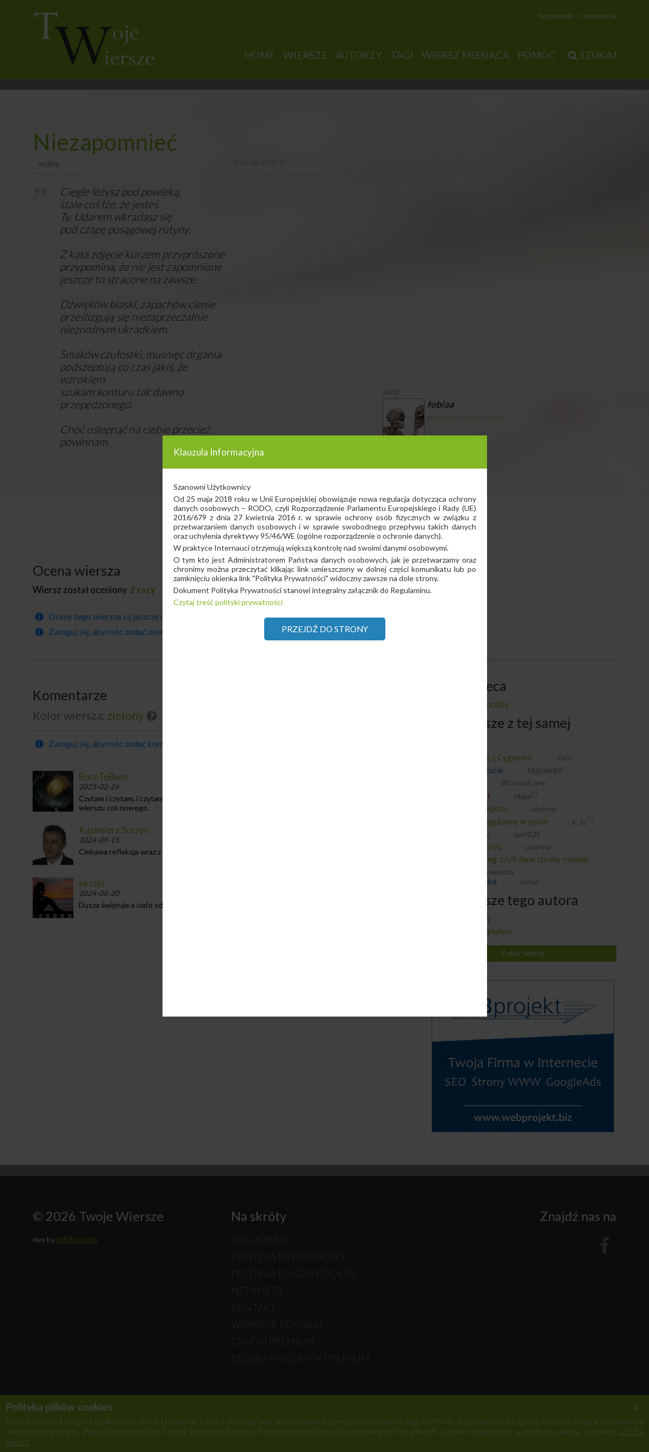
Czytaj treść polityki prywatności (228, 602)
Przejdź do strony (325, 629)
